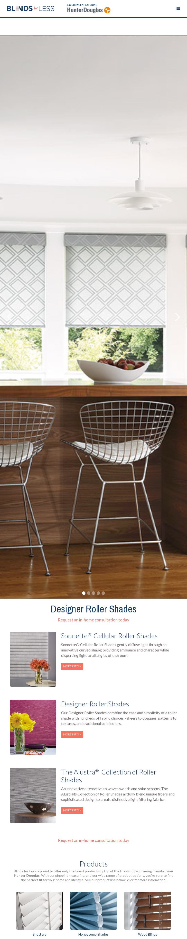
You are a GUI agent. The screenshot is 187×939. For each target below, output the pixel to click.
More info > (72, 666)
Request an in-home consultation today (93, 619)
